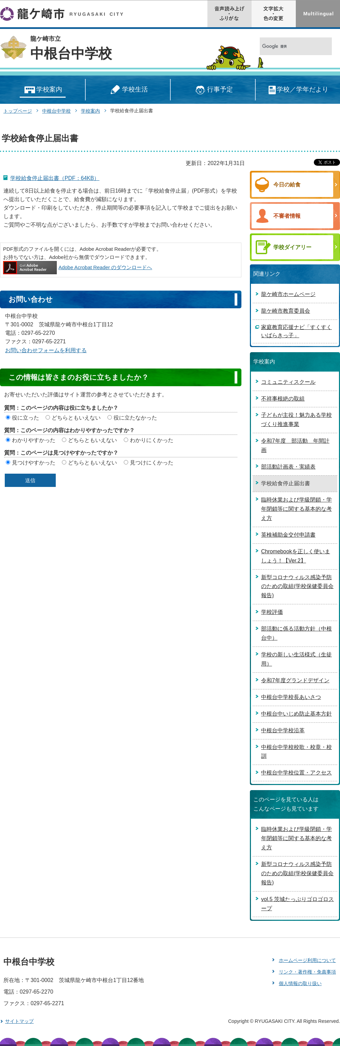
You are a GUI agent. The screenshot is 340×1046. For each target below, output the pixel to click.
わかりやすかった (33, 440)
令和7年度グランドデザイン (295, 680)
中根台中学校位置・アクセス (296, 772)
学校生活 (128, 90)
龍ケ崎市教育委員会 (285, 311)
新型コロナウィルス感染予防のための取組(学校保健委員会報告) (297, 586)
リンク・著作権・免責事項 (307, 972)
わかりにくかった (151, 440)
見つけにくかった (151, 462)
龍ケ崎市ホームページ (288, 294)
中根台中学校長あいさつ (291, 697)
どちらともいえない (76, 418)
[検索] (288, 46)
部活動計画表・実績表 (288, 467)
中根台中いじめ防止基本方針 (296, 714)
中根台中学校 (71, 53)
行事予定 (213, 90)
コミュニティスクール (288, 382)
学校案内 (42, 90)
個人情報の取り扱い (300, 983)
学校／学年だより (298, 90)
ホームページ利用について (307, 960)
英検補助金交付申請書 (288, 535)
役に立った (25, 418)
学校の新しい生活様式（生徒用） (296, 659)
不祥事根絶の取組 (283, 399)
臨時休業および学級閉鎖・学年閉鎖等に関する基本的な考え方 (296, 509)
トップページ (17, 111)
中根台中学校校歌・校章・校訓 (296, 751)
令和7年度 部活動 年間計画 (295, 445)
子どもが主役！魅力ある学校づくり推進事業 (296, 419)
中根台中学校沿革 (283, 730)
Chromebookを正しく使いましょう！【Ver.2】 (295, 556)
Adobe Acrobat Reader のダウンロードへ (77, 267)
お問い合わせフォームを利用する (46, 350)
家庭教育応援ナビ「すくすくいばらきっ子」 (296, 331)
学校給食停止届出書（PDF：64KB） (54, 178)
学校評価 (272, 612)
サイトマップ (19, 1021)
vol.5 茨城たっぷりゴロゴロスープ (297, 903)
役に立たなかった (135, 418)
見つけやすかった (33, 462)
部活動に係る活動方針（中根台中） (296, 633)
